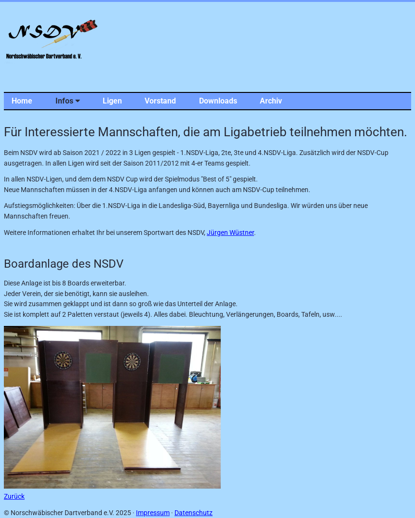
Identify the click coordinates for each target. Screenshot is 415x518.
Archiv (271, 100)
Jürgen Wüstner (230, 233)
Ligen (112, 100)
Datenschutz (193, 513)
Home (22, 100)
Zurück (14, 496)
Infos (67, 100)
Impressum (153, 513)
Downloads (218, 100)
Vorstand (160, 100)
